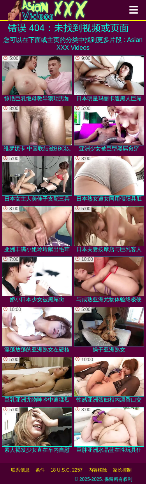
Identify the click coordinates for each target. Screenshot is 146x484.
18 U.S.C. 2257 (67, 470)
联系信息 (20, 470)
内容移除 (97, 470)
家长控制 (122, 470)
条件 (40, 470)
